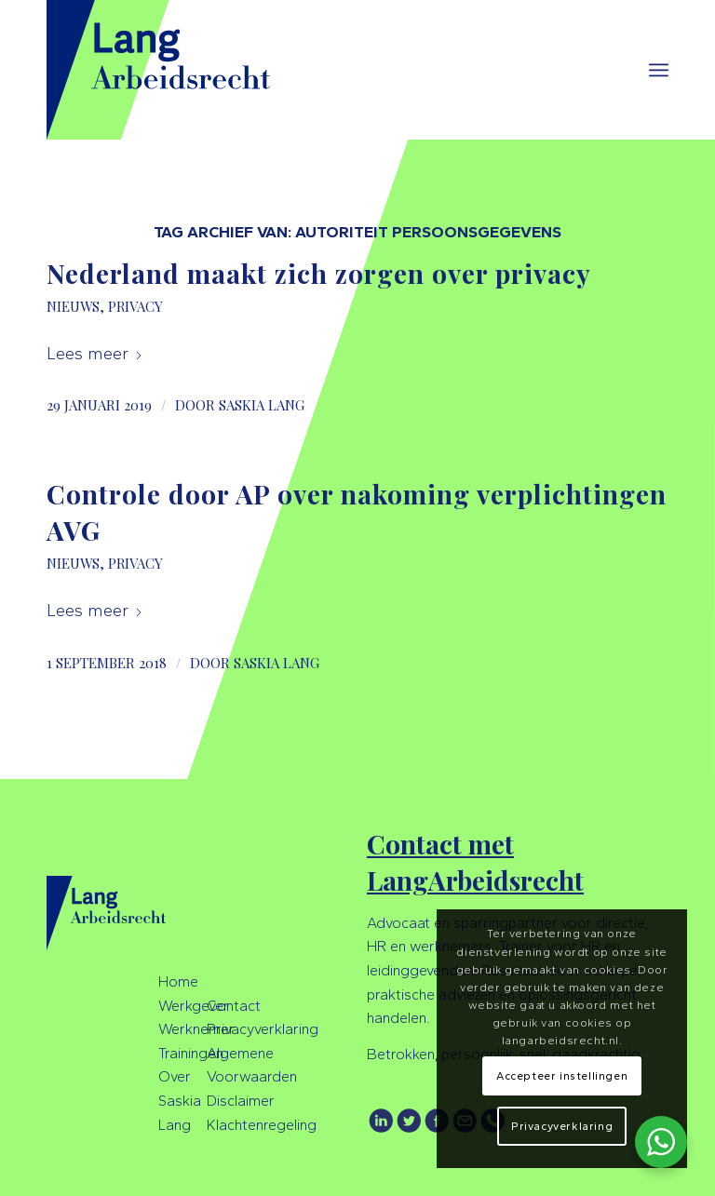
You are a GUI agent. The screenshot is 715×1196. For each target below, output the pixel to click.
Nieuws (73, 306)
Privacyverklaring (262, 1029)
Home (178, 981)
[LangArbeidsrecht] (179, 70)
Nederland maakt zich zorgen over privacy (319, 273)
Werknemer (196, 1029)
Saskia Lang (261, 405)
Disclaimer (241, 1100)
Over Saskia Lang (179, 1100)
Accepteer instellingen (561, 1075)
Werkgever (193, 1006)
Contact (234, 1006)
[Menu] (658, 70)
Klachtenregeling (262, 1125)
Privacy (135, 306)
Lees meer (95, 353)
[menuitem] (658, 70)
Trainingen (190, 1053)
